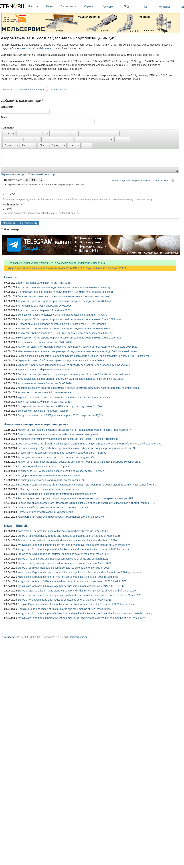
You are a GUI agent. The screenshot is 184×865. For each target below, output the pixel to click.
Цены (52, 6)
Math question (12, 204)
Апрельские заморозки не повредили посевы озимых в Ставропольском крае (63, 296)
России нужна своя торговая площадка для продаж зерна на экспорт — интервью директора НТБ (75, 498)
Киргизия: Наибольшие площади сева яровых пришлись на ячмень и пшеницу (64, 287)
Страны (92, 6)
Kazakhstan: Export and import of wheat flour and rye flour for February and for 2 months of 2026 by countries (79, 572)
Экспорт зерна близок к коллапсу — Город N (44, 466)
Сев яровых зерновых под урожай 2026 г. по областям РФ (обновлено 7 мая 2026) (54, 263)
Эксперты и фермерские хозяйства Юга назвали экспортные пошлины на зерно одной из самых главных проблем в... (87, 484)
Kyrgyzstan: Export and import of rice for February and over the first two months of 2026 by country (73, 549)
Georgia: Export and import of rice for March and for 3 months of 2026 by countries (64, 608)
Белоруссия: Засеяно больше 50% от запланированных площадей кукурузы (62, 314)
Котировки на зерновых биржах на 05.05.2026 (45, 342)
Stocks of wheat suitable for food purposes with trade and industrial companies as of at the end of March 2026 (79, 595)
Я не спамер (11, 229)
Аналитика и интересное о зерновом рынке (36, 424)
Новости (36, 6)
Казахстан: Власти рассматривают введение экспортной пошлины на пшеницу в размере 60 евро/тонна (79, 461)
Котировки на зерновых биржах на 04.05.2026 (45, 383)
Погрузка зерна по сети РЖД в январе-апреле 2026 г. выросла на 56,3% (60, 415)
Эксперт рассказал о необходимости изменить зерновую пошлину (57, 493)
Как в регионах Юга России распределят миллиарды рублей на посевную (61, 516)
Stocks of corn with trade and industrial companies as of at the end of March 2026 (64, 567)
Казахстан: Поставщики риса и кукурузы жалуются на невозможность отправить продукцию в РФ (75, 429)
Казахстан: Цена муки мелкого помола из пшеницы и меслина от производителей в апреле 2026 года (77, 346)
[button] (9, 133)
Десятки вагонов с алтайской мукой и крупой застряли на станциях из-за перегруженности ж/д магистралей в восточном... (90, 443)
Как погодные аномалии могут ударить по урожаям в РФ (51, 480)
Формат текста (13, 180)
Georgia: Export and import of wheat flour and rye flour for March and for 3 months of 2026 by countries (76, 604)
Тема (4, 117)
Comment (7, 127)
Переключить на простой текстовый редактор (28, 174)
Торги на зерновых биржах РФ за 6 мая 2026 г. (45, 310)
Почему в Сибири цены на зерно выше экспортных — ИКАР (53, 507)
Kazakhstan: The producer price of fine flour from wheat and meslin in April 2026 (63, 531)
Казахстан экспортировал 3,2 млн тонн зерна (44, 392)
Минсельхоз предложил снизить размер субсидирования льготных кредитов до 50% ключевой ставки (78, 351)
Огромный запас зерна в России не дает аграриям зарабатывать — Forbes (62, 452)
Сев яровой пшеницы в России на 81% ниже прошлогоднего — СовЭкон (60, 406)
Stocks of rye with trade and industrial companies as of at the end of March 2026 (63, 558)
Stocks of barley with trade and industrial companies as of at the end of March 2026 (65, 563)
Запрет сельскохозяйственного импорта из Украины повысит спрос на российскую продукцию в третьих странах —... (86, 502)
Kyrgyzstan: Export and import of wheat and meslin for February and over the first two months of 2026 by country (81, 618)
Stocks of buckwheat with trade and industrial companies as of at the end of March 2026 (67, 540)
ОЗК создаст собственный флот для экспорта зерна (48, 489)
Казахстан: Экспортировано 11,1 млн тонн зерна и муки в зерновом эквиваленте (65, 333)
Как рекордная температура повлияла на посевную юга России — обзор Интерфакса (68, 438)
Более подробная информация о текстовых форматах (141, 180)
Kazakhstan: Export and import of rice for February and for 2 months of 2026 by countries (68, 576)
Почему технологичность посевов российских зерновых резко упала (58, 434)
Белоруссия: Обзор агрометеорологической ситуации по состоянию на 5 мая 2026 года (69, 319)
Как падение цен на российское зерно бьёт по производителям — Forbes (61, 471)
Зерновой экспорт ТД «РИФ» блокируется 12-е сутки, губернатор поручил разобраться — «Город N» (77, 448)
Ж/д (126, 6)
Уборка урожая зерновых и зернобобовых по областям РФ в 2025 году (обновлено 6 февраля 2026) (65, 268)
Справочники (71, 6)
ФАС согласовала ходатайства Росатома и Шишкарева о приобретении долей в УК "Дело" (71, 378)
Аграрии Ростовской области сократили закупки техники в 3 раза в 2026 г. (61, 360)
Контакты (164, 6)
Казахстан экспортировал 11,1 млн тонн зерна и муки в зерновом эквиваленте (64, 328)
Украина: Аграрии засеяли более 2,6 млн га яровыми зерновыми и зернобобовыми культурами (74, 365)
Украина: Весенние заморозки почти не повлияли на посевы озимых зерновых (64, 397)
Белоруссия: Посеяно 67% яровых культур (43, 410)
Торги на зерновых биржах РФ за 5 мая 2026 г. (45, 369)
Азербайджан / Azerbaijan (31, 89)
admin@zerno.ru (78, 637)
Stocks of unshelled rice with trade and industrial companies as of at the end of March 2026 (69, 535)
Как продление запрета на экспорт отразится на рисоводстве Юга (56, 457)
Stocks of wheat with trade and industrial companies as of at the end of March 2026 (64, 599)
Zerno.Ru (9, 637)
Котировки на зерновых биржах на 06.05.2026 (45, 305)
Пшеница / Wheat (58, 89)
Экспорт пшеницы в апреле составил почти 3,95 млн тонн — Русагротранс (62, 324)
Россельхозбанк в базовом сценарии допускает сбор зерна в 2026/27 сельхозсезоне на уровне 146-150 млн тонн (84, 355)
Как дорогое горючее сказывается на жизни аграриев (49, 475)
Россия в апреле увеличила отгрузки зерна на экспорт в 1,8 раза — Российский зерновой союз (74, 374)
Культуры (112, 6)
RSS (145, 6)
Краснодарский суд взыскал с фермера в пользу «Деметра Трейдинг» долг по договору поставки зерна (79, 387)
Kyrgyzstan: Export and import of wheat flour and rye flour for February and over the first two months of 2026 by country (85, 613)
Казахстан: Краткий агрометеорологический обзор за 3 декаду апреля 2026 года (65, 301)
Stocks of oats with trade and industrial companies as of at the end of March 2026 (63, 553)
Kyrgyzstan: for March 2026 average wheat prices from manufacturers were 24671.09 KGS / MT (72, 581)
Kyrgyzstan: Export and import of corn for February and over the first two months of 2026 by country (74, 544)
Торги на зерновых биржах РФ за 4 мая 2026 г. (45, 401)
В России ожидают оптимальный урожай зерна (45, 512)
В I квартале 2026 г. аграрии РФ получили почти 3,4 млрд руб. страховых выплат (65, 291)
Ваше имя (7, 106)
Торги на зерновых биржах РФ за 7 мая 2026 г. (45, 282)
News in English (15, 525)
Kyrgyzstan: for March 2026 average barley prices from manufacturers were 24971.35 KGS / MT (72, 586)
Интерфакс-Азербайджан (35, 48)
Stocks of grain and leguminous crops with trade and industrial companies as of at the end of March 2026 (77, 590)
